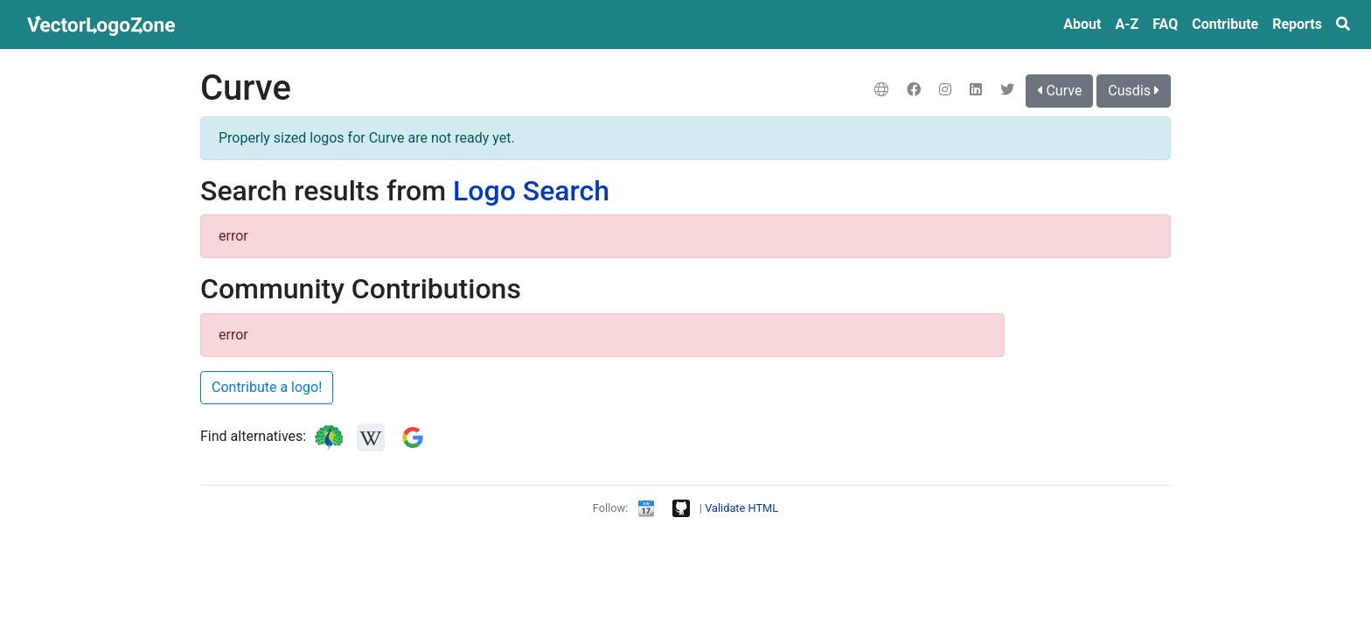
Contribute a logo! (267, 387)
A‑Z (1126, 24)
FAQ (1165, 24)
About (1082, 24)
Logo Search (531, 190)
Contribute (1225, 24)
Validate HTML (741, 507)
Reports (1297, 24)
